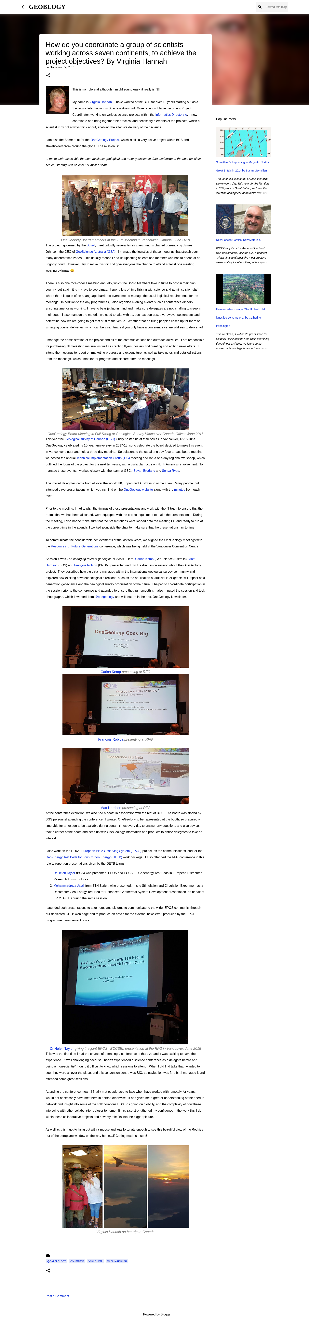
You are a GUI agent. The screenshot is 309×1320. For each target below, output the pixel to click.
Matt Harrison (110, 808)
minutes (179, 489)
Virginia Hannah (100, 102)
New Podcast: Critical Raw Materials (238, 239)
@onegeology (104, 596)
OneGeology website (138, 489)
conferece (77, 1261)
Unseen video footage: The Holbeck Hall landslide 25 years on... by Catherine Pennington (240, 317)
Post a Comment (57, 1296)
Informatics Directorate (171, 114)
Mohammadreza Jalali (69, 885)
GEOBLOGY (47, 6)
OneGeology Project (104, 140)
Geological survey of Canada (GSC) (90, 439)
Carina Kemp (144, 559)
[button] (48, 75)
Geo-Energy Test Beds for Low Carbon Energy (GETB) (84, 857)
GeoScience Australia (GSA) (95, 251)
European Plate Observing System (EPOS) (111, 851)
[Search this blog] (267, 7)
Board (91, 245)
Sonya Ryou (170, 470)
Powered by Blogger (155, 1314)
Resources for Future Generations (75, 546)
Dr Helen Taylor (64, 873)
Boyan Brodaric (144, 470)
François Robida (85, 565)
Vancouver (95, 1261)
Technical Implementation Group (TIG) (103, 458)
